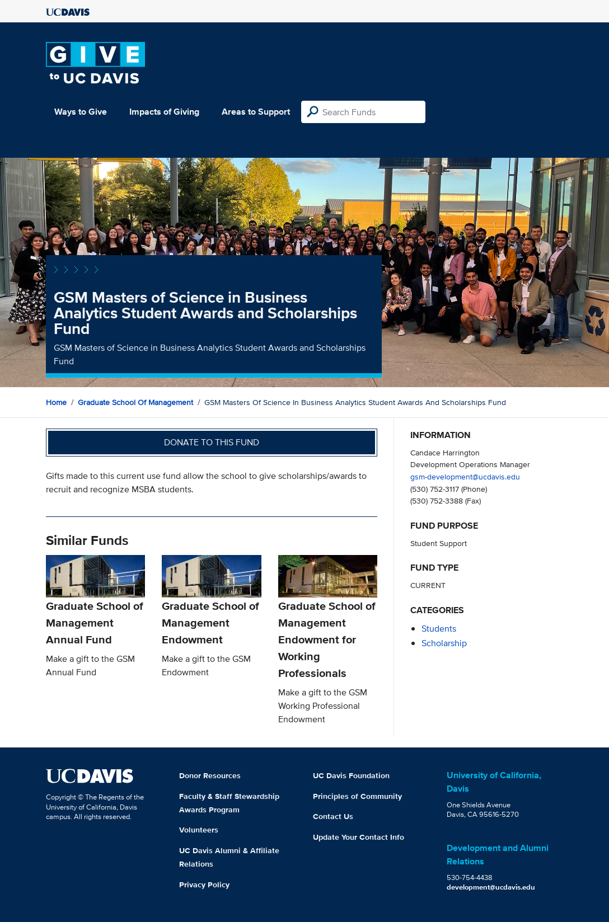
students (438, 628)
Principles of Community (357, 796)
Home (56, 402)
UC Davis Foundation (351, 775)
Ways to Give (80, 111)
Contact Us (333, 816)
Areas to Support (256, 111)
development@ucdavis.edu (491, 887)
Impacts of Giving (164, 111)
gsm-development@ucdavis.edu (465, 476)
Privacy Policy (204, 884)
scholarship (444, 643)
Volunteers (198, 829)
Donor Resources (210, 775)
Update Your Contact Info (358, 837)
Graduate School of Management (135, 402)
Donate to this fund (211, 442)
